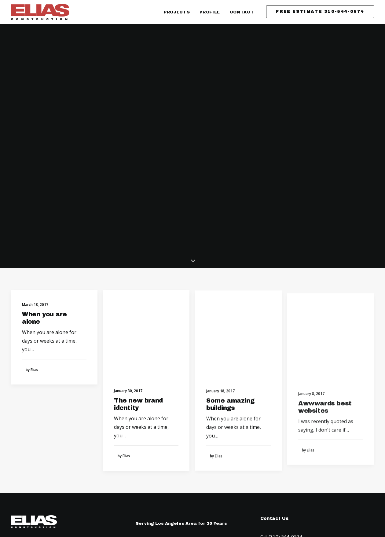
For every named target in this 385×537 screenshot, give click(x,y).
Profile (210, 12)
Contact (242, 12)
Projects (177, 12)
